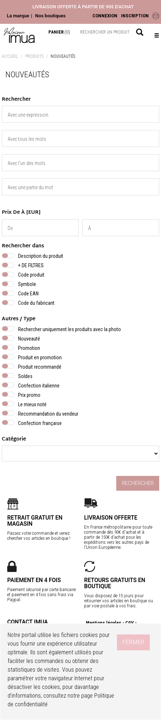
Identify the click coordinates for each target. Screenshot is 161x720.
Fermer (133, 642)
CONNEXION (104, 15)
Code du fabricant (36, 303)
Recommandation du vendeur (48, 414)
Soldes (25, 376)
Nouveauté (29, 339)
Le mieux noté (32, 404)
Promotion (29, 348)
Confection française (40, 423)
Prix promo (29, 395)
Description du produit (40, 256)
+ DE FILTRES (31, 265)
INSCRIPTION (135, 15)
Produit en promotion (40, 357)
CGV (129, 622)
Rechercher (138, 483)
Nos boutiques (50, 15)
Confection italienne (39, 386)
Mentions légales (103, 622)
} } (80, 453)
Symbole (27, 284)
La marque (18, 15)
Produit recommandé (39, 367)
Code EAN (28, 293)
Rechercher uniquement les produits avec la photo (69, 329)
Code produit (31, 275)
